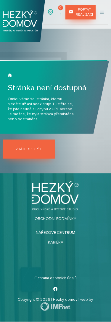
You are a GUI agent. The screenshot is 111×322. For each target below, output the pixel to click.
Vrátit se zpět (28, 149)
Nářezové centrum (55, 233)
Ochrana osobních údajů (55, 278)
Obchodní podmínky (55, 219)
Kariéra (55, 242)
